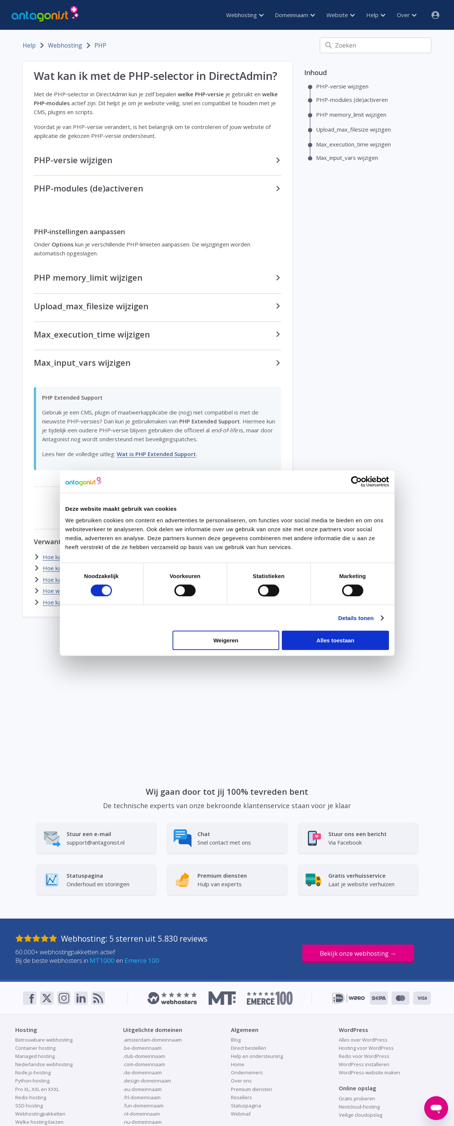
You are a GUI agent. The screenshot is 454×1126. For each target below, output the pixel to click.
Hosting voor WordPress (366, 1048)
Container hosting (35, 1048)
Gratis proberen (357, 1098)
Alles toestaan (335, 640)
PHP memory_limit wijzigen (351, 114)
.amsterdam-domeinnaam (152, 1039)
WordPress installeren (364, 1064)
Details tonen (356, 617)
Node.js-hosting (33, 1072)
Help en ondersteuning (257, 1056)
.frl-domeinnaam (142, 1097)
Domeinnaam (295, 15)
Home (237, 1064)
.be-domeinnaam (142, 1048)
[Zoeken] (375, 45)
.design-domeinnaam (147, 1080)
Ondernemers (247, 1072)
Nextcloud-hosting (359, 1106)
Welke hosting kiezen (39, 1122)
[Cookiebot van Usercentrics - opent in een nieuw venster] (356, 481)
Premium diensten (251, 1089)
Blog (236, 1039)
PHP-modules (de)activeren (352, 99)
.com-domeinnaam (144, 1064)
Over (406, 15)
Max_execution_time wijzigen (353, 144)
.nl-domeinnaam (141, 1113)
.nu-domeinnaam (142, 1122)
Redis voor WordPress (364, 1056)
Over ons (241, 1080)
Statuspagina (246, 1105)
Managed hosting (35, 1056)
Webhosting (245, 15)
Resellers (241, 1097)
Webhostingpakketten (40, 1113)
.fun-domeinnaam (143, 1105)
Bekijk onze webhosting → (358, 953)
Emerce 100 (142, 960)
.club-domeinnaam (144, 1056)
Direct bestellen (248, 1048)
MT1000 (102, 960)
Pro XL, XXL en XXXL (37, 1089)
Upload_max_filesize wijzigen (353, 129)
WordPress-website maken (369, 1072)
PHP (100, 45)
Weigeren (225, 640)
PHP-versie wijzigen (342, 86)
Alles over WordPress (363, 1039)
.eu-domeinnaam (142, 1089)
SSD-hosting (29, 1105)
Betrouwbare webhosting (44, 1039)
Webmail (241, 1113)
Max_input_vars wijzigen (347, 157)
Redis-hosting (30, 1097)
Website (340, 15)
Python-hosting (32, 1080)
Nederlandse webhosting (44, 1064)
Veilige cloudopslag (360, 1115)
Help (375, 15)
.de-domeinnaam (142, 1072)
